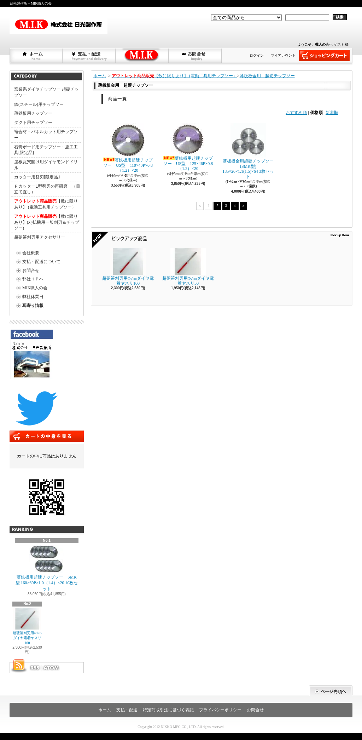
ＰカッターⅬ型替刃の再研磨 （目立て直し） (47, 189)
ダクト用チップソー (33, 122)
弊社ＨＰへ (32, 279)
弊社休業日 (32, 296)
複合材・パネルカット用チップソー (46, 134)
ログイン (257, 55)
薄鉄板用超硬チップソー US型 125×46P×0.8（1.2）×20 (188, 147)
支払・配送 (127, 709)
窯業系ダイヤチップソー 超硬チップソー (46, 92)
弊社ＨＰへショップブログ (142, 55)
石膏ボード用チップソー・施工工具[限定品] (46, 149)
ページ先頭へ (330, 690)
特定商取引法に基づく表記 (168, 709)
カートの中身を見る (47, 436)
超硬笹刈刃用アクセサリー (39, 237)
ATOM (51, 668)
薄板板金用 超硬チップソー (267, 75)
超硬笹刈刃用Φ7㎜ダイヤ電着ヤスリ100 (27, 626)
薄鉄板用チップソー (33, 113)
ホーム (36, 55)
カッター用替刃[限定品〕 (38, 177)
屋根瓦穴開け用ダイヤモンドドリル (46, 164)
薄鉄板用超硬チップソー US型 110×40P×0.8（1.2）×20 (128, 148)
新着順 (332, 112)
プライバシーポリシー (220, 709)
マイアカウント (283, 55)
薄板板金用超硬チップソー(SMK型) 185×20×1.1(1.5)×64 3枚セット (248, 151)
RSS (34, 668)
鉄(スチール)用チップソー (39, 104)
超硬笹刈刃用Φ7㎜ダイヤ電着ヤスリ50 (188, 267)
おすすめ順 (296, 112)
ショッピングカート (324, 55)
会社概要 (30, 252)
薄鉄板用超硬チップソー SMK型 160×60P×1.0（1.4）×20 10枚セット (47, 568)
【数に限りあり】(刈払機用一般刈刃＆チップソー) (46, 222)
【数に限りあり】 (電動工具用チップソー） (46, 204)
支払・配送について (89, 55)
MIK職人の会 (34, 287)
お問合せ (195, 55)
